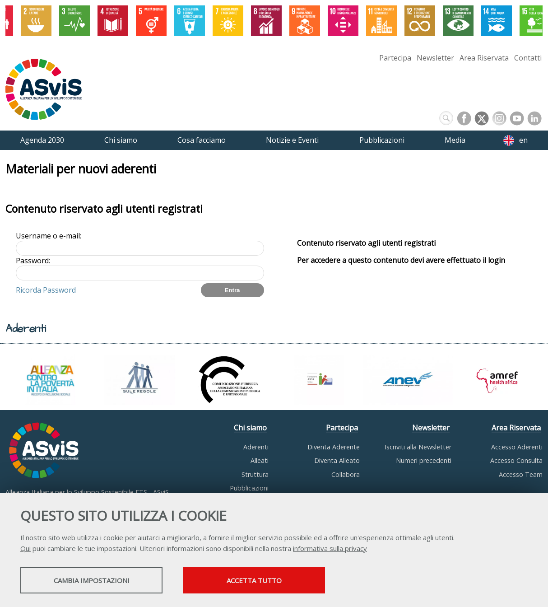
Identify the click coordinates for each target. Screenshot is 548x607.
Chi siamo (250, 428)
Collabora (345, 474)
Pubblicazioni (249, 488)
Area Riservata (484, 58)
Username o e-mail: (48, 236)
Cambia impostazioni (92, 580)
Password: (33, 261)
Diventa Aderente (333, 447)
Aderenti (256, 447)
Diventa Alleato (337, 460)
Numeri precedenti (423, 460)
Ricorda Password (46, 290)
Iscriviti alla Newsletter (418, 447)
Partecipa (395, 58)
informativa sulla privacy (330, 548)
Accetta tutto (254, 580)
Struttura (255, 474)
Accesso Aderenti (517, 447)
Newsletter (435, 58)
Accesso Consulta (516, 460)
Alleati (260, 460)
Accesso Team (521, 474)
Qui (25, 548)
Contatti (528, 58)
